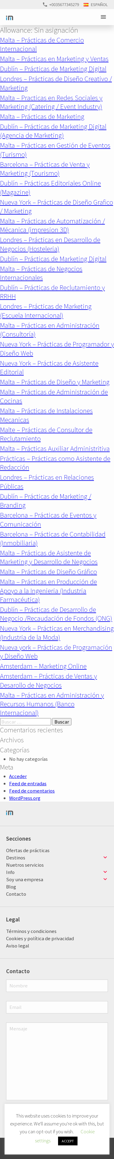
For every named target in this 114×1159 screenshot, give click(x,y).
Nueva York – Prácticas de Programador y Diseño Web (57, 348)
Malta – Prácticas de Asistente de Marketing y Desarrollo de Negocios (49, 557)
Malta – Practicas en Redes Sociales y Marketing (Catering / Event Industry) (51, 102)
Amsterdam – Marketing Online (43, 665)
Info (10, 872)
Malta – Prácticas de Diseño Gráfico (48, 571)
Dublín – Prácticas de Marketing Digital (53, 68)
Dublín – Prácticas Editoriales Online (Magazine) (50, 187)
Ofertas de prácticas (28, 850)
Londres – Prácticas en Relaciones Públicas (47, 481)
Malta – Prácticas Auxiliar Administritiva (55, 448)
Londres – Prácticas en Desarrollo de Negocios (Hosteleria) (50, 244)
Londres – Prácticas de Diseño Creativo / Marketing (56, 83)
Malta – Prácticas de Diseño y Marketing (54, 381)
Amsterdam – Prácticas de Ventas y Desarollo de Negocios (48, 680)
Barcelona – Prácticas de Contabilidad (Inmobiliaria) (52, 538)
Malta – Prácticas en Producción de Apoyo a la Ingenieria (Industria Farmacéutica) (48, 590)
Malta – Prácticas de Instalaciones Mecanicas (46, 415)
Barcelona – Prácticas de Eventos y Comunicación (48, 519)
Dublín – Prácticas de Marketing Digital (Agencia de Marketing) (53, 131)
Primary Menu (104, 16)
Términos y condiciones (31, 931)
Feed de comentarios (32, 790)
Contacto (16, 894)
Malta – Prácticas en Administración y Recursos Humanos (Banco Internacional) (52, 703)
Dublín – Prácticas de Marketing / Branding (45, 500)
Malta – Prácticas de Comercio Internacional (42, 44)
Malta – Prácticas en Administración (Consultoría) (49, 329)
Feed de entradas (28, 783)
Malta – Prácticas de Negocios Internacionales (41, 273)
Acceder (18, 776)
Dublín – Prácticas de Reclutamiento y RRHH (52, 291)
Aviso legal (17, 945)
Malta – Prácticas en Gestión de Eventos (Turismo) (55, 149)
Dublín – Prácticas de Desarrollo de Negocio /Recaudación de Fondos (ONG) (56, 613)
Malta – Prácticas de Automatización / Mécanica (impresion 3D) (52, 225)
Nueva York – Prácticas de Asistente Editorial (49, 367)
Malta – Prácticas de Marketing (42, 116)
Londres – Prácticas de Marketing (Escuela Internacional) (46, 310)
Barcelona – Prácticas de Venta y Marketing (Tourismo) (45, 168)
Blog (11, 886)
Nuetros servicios (25, 865)
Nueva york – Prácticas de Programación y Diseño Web (56, 651)
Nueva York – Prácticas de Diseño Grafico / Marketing (56, 206)
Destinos (15, 857)
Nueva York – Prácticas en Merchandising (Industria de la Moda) (57, 632)
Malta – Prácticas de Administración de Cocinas (54, 396)
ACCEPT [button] (68, 1140)
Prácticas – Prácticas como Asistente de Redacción (55, 462)
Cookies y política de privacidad (40, 938)
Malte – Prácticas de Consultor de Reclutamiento (46, 434)
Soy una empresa (24, 879)
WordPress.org (24, 798)
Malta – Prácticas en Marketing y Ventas (54, 58)
